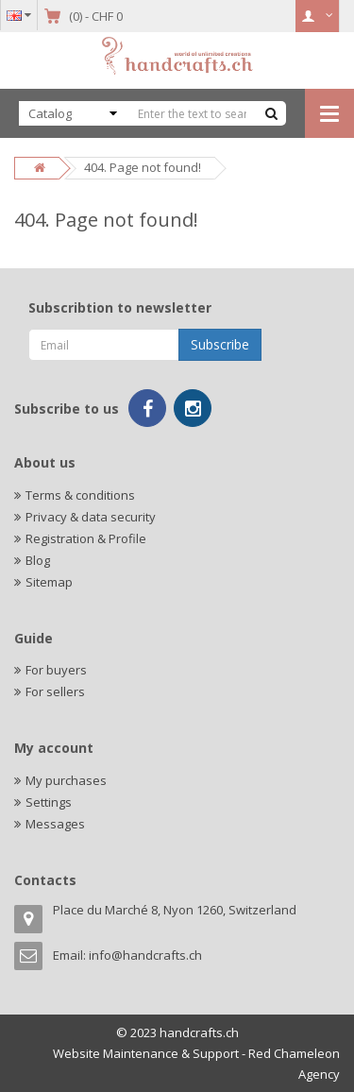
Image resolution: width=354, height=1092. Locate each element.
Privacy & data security (90, 516)
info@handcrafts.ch (145, 955)
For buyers (56, 669)
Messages (55, 823)
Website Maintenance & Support (146, 1053)
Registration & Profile (85, 538)
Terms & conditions (80, 494)
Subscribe (220, 344)
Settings (48, 801)
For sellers (55, 691)
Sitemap (49, 581)
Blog (37, 560)
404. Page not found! (142, 167)
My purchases (66, 780)
